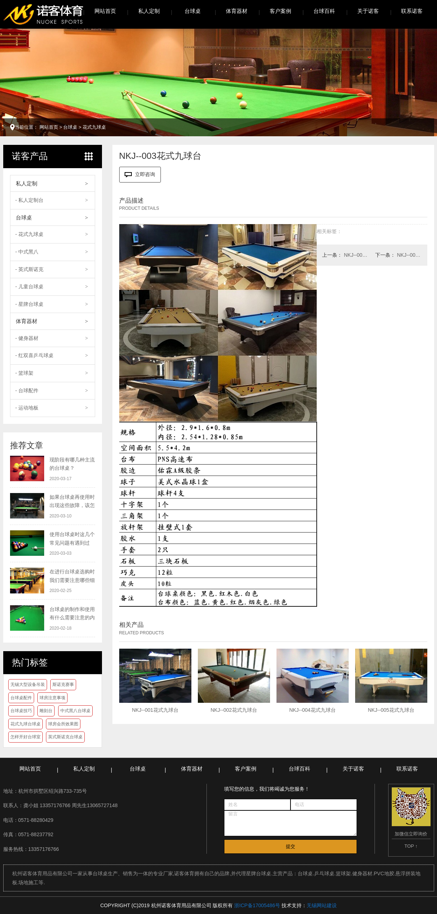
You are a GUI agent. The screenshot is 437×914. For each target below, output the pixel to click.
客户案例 (280, 11)
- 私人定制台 (29, 200)
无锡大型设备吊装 (27, 684)
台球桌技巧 (21, 710)
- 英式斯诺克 (29, 269)
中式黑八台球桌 (75, 710)
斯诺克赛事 (63, 684)
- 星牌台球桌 (29, 304)
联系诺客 (412, 11)
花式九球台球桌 (25, 723)
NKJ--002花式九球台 (409, 255)
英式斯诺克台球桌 (65, 736)
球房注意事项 (52, 697)
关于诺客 (368, 11)
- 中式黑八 (27, 252)
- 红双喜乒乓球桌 (34, 355)
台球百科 (324, 11)
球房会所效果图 (63, 723)
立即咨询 (140, 174)
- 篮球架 (24, 373)
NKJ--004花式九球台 (356, 255)
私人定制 (149, 11)
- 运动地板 (27, 408)
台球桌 (193, 11)
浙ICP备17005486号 (257, 905)
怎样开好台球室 (25, 736)
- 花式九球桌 (29, 234)
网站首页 (105, 11)
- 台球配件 (27, 390)
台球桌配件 (21, 697)
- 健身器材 (27, 338)
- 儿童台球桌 (29, 286)
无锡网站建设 (322, 905)
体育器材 (236, 11)
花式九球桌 (94, 127)
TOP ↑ (410, 846)
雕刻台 (45, 710)
